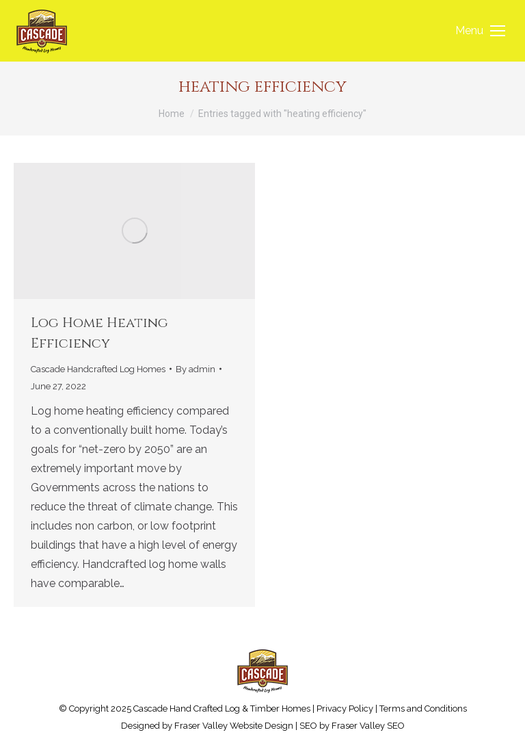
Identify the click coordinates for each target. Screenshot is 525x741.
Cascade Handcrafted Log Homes (98, 369)
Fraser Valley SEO (368, 725)
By (195, 369)
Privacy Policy (345, 708)
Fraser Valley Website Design (233, 725)
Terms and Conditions (423, 708)
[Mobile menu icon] (480, 31)
